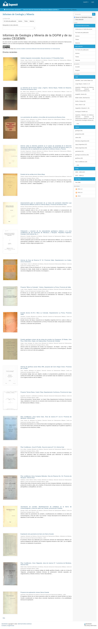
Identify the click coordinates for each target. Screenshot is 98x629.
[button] (86, 2)
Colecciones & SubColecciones (83, 29)
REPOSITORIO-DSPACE (25, 624)
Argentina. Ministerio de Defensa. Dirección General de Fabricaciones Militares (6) (84, 89)
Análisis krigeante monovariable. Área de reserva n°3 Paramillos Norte (42, 58)
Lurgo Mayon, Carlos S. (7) (82, 84)
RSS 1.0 (78, 189)
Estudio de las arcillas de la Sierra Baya (33, 174)
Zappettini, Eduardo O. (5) (82, 108)
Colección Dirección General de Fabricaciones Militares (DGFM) (40, 9)
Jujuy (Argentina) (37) (81, 144)
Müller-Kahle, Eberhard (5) (82, 97)
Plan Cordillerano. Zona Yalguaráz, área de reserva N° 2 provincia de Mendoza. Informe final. (46, 563)
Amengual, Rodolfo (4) (81, 111)
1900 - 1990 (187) (80, 172)
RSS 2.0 (78, 192)
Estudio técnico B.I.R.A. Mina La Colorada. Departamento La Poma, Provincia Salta (46, 313)
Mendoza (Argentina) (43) (82, 141)
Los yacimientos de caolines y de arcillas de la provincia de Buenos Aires (43, 117)
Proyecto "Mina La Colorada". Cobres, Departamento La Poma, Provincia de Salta (46, 287)
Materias (32, 21)
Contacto (4, 625)
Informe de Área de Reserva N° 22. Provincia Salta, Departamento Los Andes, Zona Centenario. (46, 261)
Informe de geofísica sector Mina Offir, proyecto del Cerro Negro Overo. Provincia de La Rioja (46, 367)
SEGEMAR (5, 624)
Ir (34, 28)
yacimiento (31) (79, 151)
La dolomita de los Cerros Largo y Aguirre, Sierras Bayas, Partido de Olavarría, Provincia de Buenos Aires (46, 88)
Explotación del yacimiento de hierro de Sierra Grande (37, 534)
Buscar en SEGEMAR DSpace (83, 17)
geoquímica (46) (79, 134)
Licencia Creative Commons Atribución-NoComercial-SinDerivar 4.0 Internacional (38, 48)
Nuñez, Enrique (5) (80, 101)
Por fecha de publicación (10, 21)
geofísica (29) (79, 158)
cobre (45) (78, 137)
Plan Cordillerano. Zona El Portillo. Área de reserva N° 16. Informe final (42, 447)
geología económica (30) (82, 154)
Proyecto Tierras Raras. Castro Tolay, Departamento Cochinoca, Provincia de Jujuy (46, 392)
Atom (78, 196)
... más (77, 123)
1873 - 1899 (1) (79, 175)
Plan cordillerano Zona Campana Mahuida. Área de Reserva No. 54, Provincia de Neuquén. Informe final (46, 476)
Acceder (77, 67)
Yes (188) (77, 182)
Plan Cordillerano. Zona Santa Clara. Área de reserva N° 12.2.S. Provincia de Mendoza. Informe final (46, 417)
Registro (77, 70)
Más (4, 618)
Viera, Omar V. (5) (80, 104)
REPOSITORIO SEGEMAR (13, 9)
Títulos (26, 21)
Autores (20, 21)
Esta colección (78, 19)
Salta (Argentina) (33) (81, 148)
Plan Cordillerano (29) (81, 161)
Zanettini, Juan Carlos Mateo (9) (84, 80)
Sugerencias (10, 625)
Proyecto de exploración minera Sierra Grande (35, 592)
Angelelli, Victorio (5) (80, 94)
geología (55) (78, 130)
